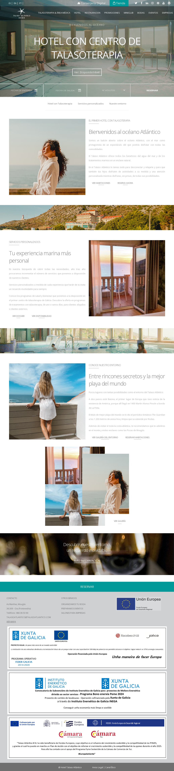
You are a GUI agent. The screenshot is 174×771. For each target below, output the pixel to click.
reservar (152, 90)
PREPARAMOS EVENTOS (72, 608)
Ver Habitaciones (101, 183)
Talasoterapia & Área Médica (54, 12)
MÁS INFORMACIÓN (87, 561)
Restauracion (92, 12)
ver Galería (120, 521)
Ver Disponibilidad (87, 72)
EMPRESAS (167, 12)
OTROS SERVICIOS (69, 598)
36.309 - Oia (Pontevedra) (19, 608)
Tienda (119, 3)
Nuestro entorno (117, 103)
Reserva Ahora (125, 183)
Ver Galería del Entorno (105, 437)
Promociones (112, 12)
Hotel (77, 12)
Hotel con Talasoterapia (60, 103)
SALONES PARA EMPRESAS (73, 613)
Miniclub (128, 12)
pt (20, 3)
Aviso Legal (97, 767)
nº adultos (108, 90)
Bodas (141, 12)
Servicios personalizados (91, 103)
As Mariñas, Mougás (16, 604)
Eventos (153, 12)
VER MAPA (11, 621)
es (10, 3)
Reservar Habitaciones (138, 437)
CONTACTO (12, 598)
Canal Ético (110, 767)
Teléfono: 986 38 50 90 (17, 613)
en (15, 3)
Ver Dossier (18, 316)
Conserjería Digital (92, 3)
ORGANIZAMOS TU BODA (73, 604)
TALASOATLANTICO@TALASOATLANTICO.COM (29, 617)
